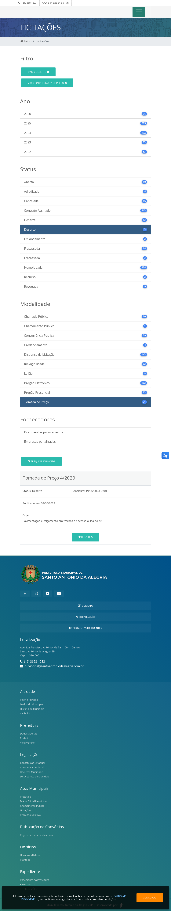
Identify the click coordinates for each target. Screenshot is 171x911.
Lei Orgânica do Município (34, 776)
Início (25, 41)
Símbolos (25, 713)
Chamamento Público (32, 805)
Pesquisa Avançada (41, 461)
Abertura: (79, 491)
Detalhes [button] (85, 537)
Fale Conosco (27, 884)
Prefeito (24, 738)
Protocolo (25, 796)
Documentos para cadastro (43, 432)
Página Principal (29, 699)
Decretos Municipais (31, 772)
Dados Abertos (28, 733)
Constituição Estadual (32, 763)
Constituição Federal (32, 767)
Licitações (25, 810)
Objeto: (27, 515)
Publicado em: (31, 503)
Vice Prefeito (27, 742)
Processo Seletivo (30, 815)
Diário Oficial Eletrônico (33, 801)
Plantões (25, 859)
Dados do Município (31, 704)
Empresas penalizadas (40, 441)
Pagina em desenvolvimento (36, 835)
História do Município (32, 709)
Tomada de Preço (47, 83)
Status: (27, 491)
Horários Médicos (30, 855)
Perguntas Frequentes (85, 628)
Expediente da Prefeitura (34, 880)
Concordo (150, 897)
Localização (85, 617)
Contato (85, 605)
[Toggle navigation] (139, 12)
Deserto (38, 72)
